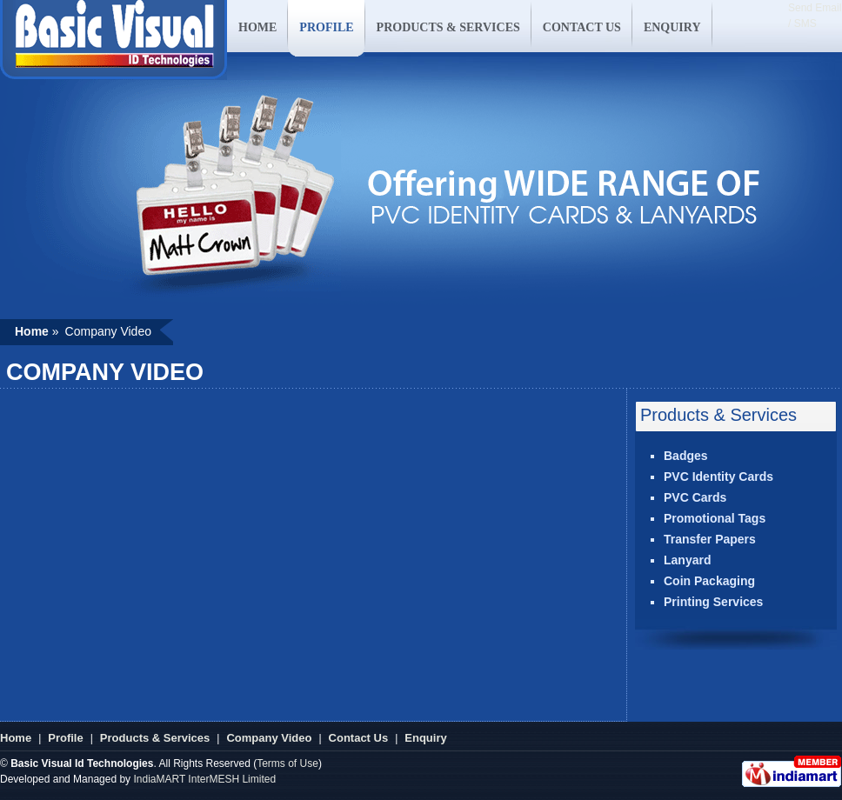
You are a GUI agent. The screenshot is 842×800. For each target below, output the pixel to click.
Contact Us (359, 737)
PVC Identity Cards (718, 476)
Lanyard (687, 560)
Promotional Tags (714, 518)
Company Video (268, 737)
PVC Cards (695, 497)
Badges (686, 456)
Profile (65, 737)
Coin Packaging (709, 581)
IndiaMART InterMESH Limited (204, 779)
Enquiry (425, 737)
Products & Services (155, 737)
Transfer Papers (710, 539)
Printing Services (713, 602)
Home (15, 737)
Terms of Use (287, 763)
